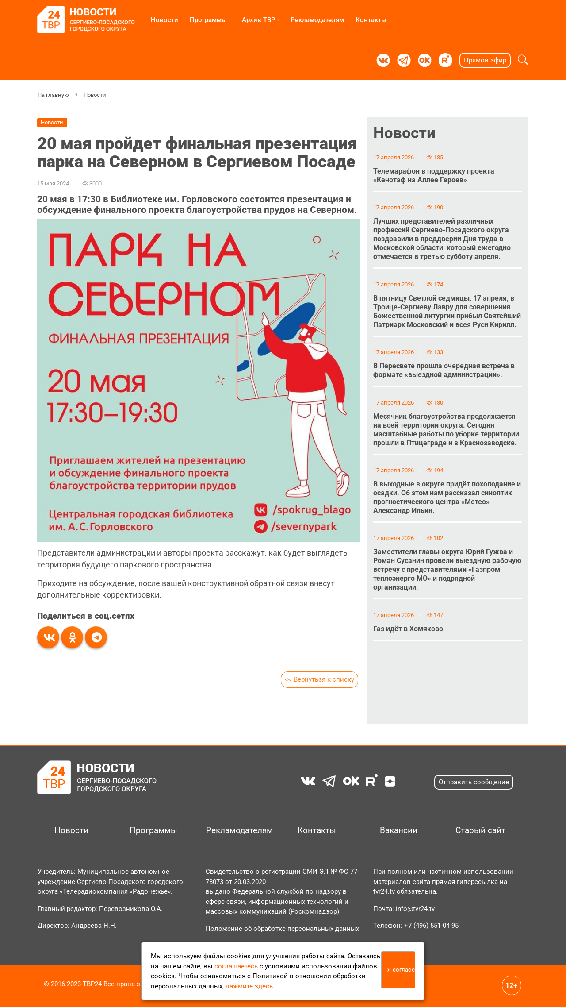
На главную (53, 95)
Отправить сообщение (474, 782)
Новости (164, 20)
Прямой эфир (485, 60)
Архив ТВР (258, 20)
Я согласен (401, 969)
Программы (208, 20)
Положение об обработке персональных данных (282, 929)
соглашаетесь (236, 966)
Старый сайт (480, 830)
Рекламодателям (317, 20)
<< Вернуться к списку (319, 679)
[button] (523, 60)
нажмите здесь (249, 986)
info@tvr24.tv (415, 909)
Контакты (371, 20)
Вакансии (398, 830)
